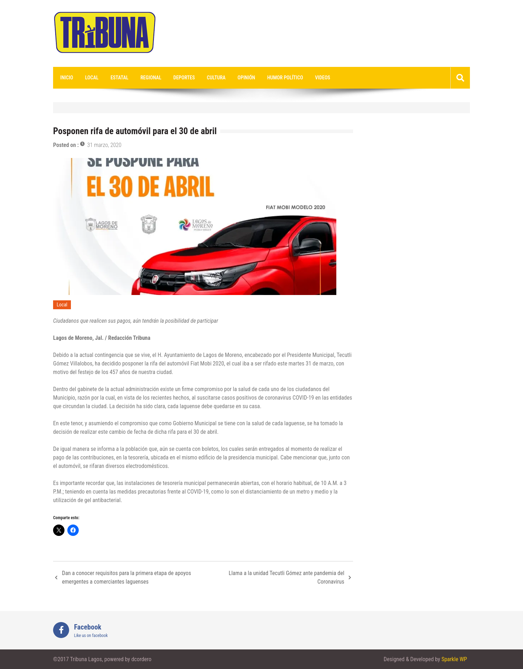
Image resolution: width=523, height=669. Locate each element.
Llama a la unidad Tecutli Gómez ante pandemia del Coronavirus (287, 577)
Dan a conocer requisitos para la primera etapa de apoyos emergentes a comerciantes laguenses (126, 577)
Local (92, 77)
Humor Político (285, 77)
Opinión (246, 77)
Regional (150, 77)
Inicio (66, 77)
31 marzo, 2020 (104, 145)
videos (322, 77)
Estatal (119, 77)
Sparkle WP (454, 659)
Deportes (184, 77)
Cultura (216, 77)
